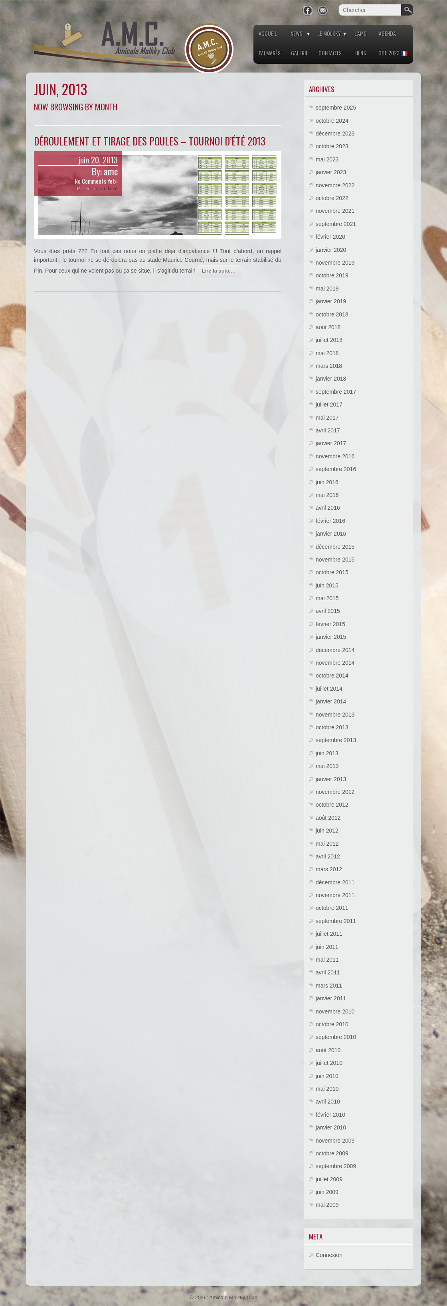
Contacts (330, 53)
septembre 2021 (336, 224)
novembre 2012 (335, 792)
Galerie (299, 53)
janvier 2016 (331, 533)
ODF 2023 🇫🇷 (392, 53)
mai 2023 (327, 159)
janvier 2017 (331, 443)
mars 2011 (329, 985)
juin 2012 (327, 830)
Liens (360, 53)
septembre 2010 (336, 1037)
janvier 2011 (331, 998)
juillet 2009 (329, 1179)
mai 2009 (327, 1205)
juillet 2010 (329, 1063)
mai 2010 (327, 1089)
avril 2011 (328, 972)
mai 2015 (327, 598)
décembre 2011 (335, 882)
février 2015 (330, 624)
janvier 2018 (331, 378)
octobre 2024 (332, 121)
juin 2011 (327, 947)
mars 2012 (329, 869)
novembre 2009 (335, 1140)
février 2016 (330, 521)
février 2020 (330, 237)
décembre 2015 (335, 547)
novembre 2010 (335, 1011)
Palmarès (270, 53)
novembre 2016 (335, 456)
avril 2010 (328, 1101)
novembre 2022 (335, 185)
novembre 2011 (335, 895)
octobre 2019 (332, 275)
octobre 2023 (332, 146)
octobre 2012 (332, 804)
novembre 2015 (335, 559)
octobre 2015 (332, 572)
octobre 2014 (332, 675)
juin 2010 (327, 1076)
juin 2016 (327, 482)
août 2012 (328, 818)
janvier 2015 (331, 637)
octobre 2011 (332, 908)
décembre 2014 (335, 650)
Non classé (107, 188)
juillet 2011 (329, 934)
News (297, 33)
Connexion (329, 1255)
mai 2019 (327, 288)
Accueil (268, 33)
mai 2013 (327, 766)
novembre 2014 (335, 663)
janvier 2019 (331, 301)
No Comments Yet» (96, 181)
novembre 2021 (335, 211)
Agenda (387, 33)
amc (111, 171)
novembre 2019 (335, 262)
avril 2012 (328, 856)
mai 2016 (327, 495)
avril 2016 (328, 508)
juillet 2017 (329, 404)
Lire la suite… (219, 271)
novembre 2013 (335, 714)
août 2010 (328, 1050)
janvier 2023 (331, 172)
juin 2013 (327, 753)
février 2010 (330, 1115)
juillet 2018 (329, 340)
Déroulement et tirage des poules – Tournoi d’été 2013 (149, 141)
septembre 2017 (336, 392)
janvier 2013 (331, 779)
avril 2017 (328, 430)
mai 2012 (327, 844)
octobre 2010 (332, 1024)
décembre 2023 (335, 133)
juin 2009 (327, 1192)
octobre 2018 (332, 314)
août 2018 (328, 327)
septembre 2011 (336, 921)
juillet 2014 (329, 688)
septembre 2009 (336, 1166)
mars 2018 (329, 366)
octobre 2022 (332, 198)
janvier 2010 (331, 1127)
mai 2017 (327, 417)
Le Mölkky (329, 33)
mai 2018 (327, 353)
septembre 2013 (336, 740)
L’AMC (360, 33)
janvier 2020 (331, 250)
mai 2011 (327, 959)
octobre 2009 (332, 1153)
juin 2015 (327, 585)
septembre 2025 (336, 107)
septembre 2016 (336, 469)
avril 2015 (328, 611)
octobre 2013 (332, 727)
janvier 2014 (331, 701)
